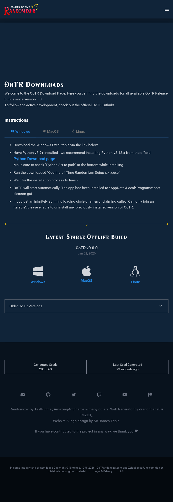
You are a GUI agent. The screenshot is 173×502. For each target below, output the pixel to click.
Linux (78, 131)
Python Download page (34, 158)
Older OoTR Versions (86, 306)
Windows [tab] (20, 131)
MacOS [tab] (51, 131)
